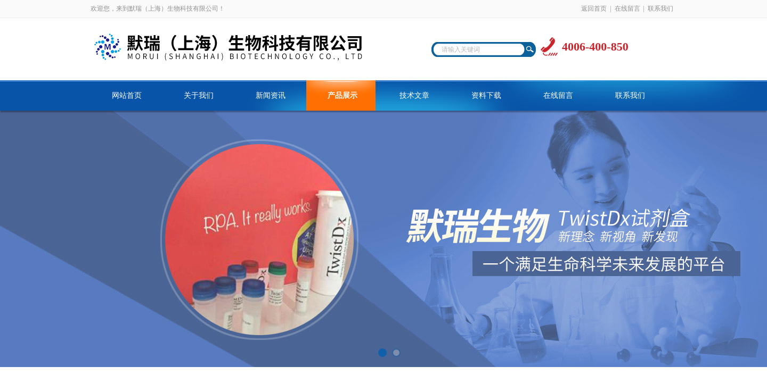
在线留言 (627, 8)
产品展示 (342, 95)
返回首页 (594, 8)
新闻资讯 (270, 95)
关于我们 (199, 95)
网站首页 (127, 95)
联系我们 (660, 8)
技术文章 (414, 95)
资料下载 (486, 95)
